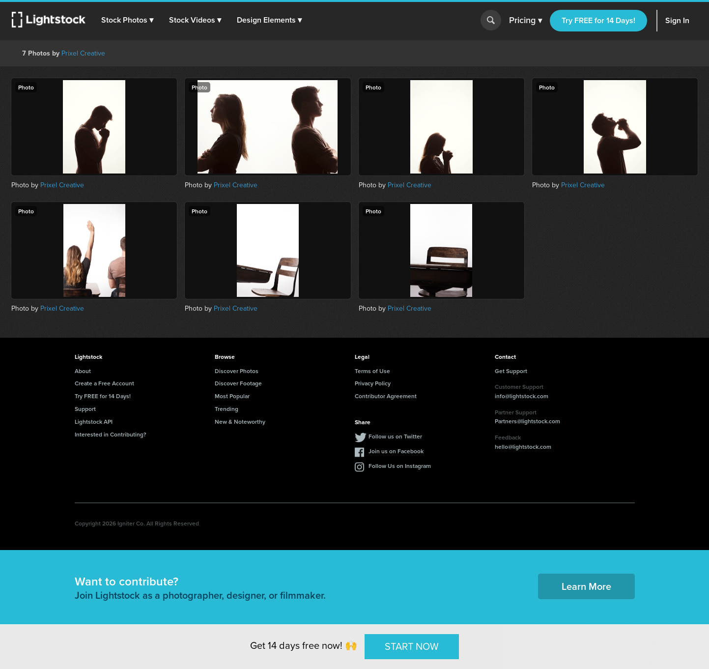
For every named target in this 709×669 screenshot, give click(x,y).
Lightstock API (94, 421)
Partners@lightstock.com (527, 421)
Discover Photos (236, 371)
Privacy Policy (373, 383)
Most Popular (232, 396)
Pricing (525, 20)
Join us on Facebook (396, 451)
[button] (127, 20)
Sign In (677, 20)
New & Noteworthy (240, 421)
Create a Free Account (104, 383)
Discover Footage (238, 383)
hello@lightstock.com (523, 446)
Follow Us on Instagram (400, 466)
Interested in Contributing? (110, 434)
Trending (226, 409)
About (83, 371)
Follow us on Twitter (395, 436)
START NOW (412, 646)
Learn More (586, 586)
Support (85, 409)
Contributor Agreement (386, 396)
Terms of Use (372, 371)
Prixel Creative (83, 53)
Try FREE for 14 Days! (598, 20)
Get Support (511, 371)
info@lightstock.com (521, 396)
